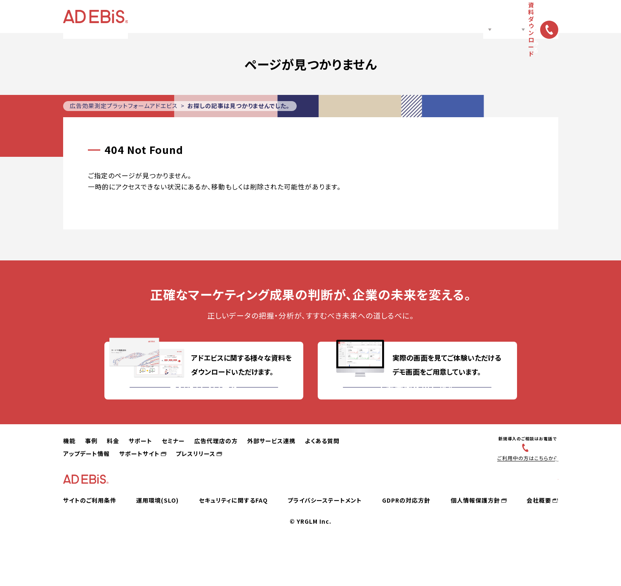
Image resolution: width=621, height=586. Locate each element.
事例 (221, 16)
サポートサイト (139, 478)
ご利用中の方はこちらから (524, 482)
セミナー (304, 16)
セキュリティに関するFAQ (233, 536)
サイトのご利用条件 (89, 536)
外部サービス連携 (271, 465)
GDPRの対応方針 (406, 536)
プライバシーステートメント (325, 536)
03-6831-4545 (528, 472)
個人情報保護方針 (475, 536)
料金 (244, 16)
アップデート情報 (86, 478)
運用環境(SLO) (157, 536)
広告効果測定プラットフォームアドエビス (124, 106)
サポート (271, 16)
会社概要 (539, 536)
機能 (195, 16)
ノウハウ (390, 16)
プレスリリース (195, 478)
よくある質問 (322, 465)
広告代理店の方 (346, 16)
